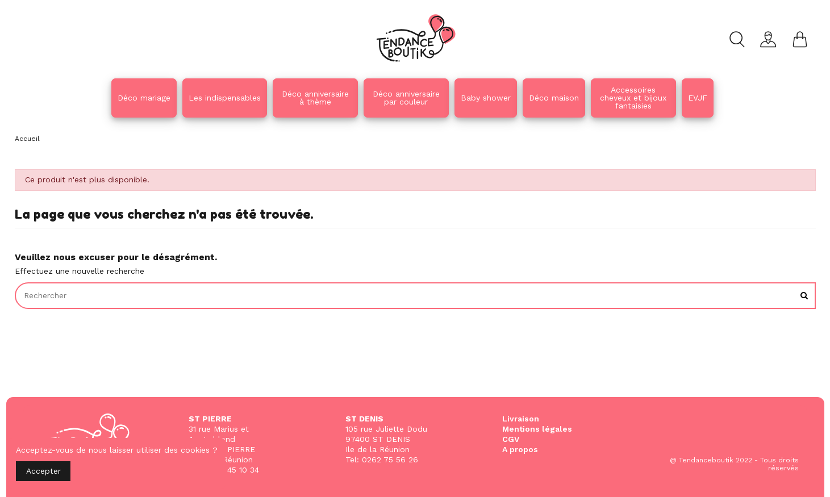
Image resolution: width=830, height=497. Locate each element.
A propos (520, 449)
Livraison (520, 418)
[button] (315, 98)
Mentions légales (537, 428)
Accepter (43, 470)
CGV (510, 439)
